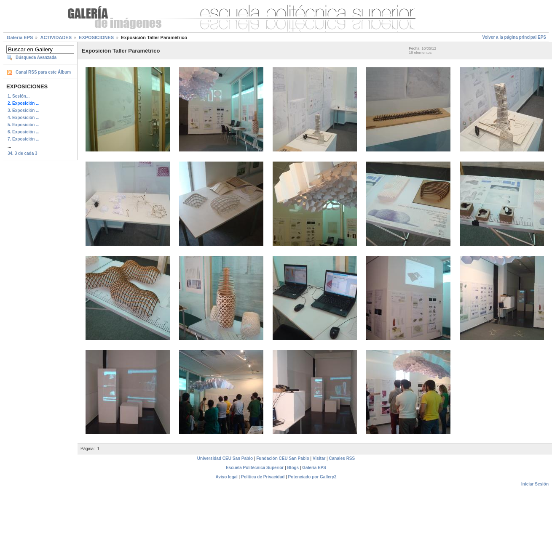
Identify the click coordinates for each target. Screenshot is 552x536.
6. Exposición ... (24, 132)
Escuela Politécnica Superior (255, 467)
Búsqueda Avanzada (36, 57)
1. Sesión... (18, 96)
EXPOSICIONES (96, 37)
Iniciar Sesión (535, 484)
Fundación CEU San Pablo (282, 458)
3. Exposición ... (24, 110)
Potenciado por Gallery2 (312, 477)
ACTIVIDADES (56, 37)
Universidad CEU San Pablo (225, 458)
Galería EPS (20, 37)
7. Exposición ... (24, 139)
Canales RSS (342, 458)
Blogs (293, 467)
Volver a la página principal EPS (514, 37)
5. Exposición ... (24, 124)
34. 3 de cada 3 (23, 153)
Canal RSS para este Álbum (43, 72)
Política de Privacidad (262, 477)
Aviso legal (226, 477)
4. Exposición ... (24, 117)
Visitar (319, 458)
